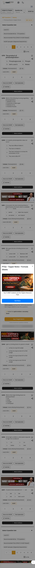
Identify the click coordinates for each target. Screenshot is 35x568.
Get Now (17, 301)
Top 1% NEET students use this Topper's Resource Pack (17, 293)
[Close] (32, 266)
